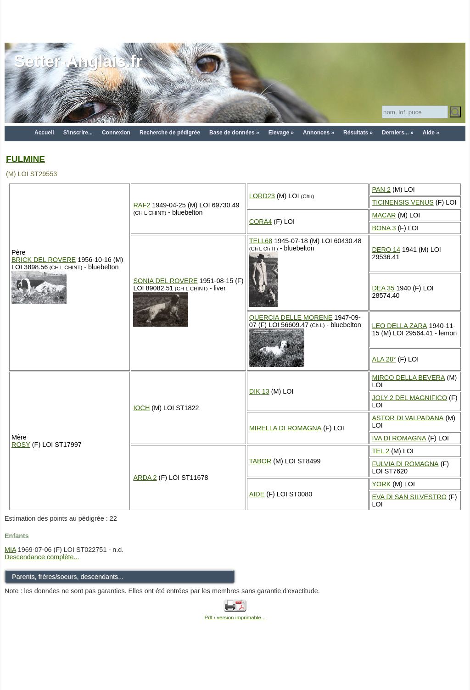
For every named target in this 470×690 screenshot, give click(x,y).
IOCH (141, 408)
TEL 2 (380, 451)
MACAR (384, 215)
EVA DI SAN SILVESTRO (409, 497)
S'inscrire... (78, 132)
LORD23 (262, 196)
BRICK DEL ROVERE (43, 259)
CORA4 (260, 221)
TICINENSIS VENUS (402, 202)
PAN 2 (381, 189)
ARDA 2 (145, 477)
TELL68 (260, 241)
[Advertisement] (235, 20)
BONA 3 (384, 228)
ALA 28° (384, 359)
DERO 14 (386, 249)
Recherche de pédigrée (170, 132)
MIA (10, 549)
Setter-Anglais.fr (78, 61)
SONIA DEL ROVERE (165, 280)
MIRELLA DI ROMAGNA (285, 428)
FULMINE (25, 159)
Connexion (116, 132)
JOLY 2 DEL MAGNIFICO (409, 397)
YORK (381, 484)
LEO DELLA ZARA (399, 325)
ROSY (20, 444)
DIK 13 (259, 391)
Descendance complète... (42, 557)
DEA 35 (383, 288)
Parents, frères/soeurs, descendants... (67, 576)
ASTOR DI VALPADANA (407, 418)
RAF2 (141, 205)
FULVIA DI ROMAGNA (405, 463)
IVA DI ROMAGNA (399, 438)
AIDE (257, 494)
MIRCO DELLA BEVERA (408, 377)
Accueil (44, 132)
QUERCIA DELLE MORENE (291, 317)
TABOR (260, 461)
